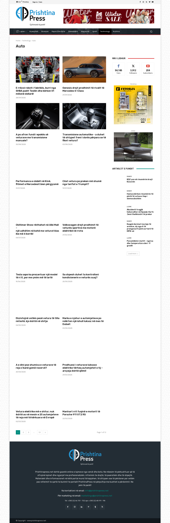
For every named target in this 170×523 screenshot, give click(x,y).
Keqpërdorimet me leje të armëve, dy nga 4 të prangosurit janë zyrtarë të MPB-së (140, 227)
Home (18, 41)
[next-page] (45, 432)
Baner (129, 176)
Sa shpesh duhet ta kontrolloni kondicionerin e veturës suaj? (81, 276)
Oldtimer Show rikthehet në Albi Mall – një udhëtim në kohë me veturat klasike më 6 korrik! (37, 229)
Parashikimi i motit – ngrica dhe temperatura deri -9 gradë (140, 243)
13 (39, 432)
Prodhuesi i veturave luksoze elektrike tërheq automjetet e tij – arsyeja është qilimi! (83, 367)
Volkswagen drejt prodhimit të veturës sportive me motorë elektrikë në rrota (81, 227)
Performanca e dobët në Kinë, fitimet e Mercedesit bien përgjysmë (37, 183)
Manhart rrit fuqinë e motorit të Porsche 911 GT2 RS (81, 413)
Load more (133, 253)
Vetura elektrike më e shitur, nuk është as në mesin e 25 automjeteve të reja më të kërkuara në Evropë (37, 414)
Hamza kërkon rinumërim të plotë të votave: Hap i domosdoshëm (140, 196)
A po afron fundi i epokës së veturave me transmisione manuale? (32, 137)
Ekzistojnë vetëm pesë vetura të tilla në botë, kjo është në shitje (37, 320)
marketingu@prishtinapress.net (96, 495)
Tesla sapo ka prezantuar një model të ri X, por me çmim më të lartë (36, 276)
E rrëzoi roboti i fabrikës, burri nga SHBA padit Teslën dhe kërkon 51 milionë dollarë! (36, 90)
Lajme (129, 206)
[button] (151, 32)
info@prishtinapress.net (97, 490)
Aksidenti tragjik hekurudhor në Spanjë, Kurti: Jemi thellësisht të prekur (140, 211)
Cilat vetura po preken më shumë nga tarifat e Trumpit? (82, 183)
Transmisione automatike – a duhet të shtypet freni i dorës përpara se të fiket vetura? (84, 137)
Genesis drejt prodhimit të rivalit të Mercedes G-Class (83, 89)
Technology (26, 41)
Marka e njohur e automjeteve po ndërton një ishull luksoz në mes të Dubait (83, 321)
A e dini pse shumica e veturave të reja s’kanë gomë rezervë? (36, 366)
